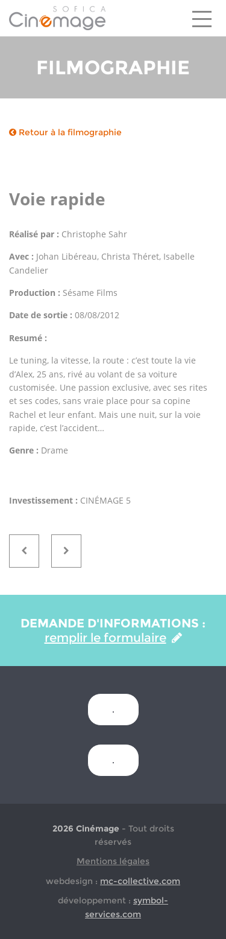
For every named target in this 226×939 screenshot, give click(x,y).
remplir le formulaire (113, 637)
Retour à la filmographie (65, 132)
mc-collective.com (140, 881)
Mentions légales (113, 861)
